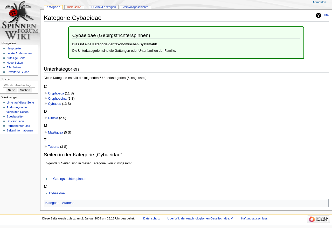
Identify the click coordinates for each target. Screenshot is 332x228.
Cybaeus (54, 104)
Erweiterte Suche (17, 71)
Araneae (68, 203)
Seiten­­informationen (19, 130)
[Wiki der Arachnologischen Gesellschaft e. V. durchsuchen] (19, 85)
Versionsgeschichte (135, 7)
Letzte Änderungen (19, 53)
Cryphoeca (56, 93)
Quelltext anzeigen (103, 7)
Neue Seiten (14, 62)
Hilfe (325, 15)
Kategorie (52, 203)
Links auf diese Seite (20, 102)
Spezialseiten (15, 116)
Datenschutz (151, 218)
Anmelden (319, 2)
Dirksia (53, 118)
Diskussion (74, 7)
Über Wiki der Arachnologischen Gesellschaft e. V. (200, 218)
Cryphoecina (57, 98)
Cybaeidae (57, 193)
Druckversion (15, 121)
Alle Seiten (13, 67)
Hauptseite (13, 48)
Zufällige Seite (15, 58)
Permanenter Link (18, 125)
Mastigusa (55, 132)
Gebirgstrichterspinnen (69, 179)
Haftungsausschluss (254, 218)
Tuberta (53, 147)
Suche (6, 79)
